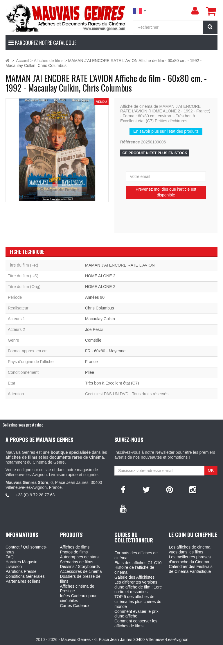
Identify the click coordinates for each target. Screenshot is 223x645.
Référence (130, 142)
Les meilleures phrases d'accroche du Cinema (190, 559)
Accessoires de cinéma (81, 571)
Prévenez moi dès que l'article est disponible (166, 192)
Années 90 (95, 297)
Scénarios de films (76, 562)
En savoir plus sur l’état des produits (166, 131)
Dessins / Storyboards (80, 566)
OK (211, 470)
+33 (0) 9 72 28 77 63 (35, 495)
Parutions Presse (21, 571)
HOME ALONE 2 (100, 276)
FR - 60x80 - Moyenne (105, 351)
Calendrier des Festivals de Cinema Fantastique (191, 569)
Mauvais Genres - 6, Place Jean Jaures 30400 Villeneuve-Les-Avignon (124, 639)
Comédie (93, 340)
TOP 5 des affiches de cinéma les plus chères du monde (137, 601)
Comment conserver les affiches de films (135, 623)
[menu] (194, 10)
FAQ (10, 557)
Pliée (89, 372)
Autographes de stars (79, 557)
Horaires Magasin (21, 562)
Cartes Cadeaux (74, 605)
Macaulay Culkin (100, 318)
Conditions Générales (25, 576)
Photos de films (74, 552)
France (91, 361)
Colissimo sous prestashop (23, 425)
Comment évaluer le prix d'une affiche (136, 614)
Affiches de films (75, 547)
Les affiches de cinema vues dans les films (190, 549)
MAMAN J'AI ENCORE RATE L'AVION (120, 265)
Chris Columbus (99, 308)
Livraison (14, 566)
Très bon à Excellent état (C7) (112, 383)
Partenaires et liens (23, 581)
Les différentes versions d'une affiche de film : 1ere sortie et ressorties (138, 587)
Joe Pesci (94, 329)
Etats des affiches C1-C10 (137, 562)
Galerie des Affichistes (134, 577)
